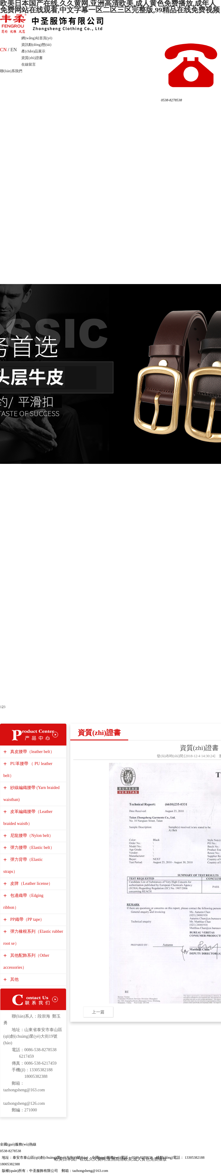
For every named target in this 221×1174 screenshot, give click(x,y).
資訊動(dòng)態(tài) (36, 45)
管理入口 (118, 1171)
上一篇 (98, 1011)
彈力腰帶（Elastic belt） (31, 847)
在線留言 (28, 64)
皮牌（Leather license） (31, 883)
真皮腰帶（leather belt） (31, 751)
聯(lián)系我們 (11, 71)
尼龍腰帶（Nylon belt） (31, 835)
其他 (14, 979)
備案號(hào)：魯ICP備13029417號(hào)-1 (159, 1171)
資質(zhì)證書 (32, 58)
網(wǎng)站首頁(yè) (36, 38)
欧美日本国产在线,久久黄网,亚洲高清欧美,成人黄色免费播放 (110, 1159)
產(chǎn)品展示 (33, 51)
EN (14, 49)
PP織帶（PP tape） (26, 919)
